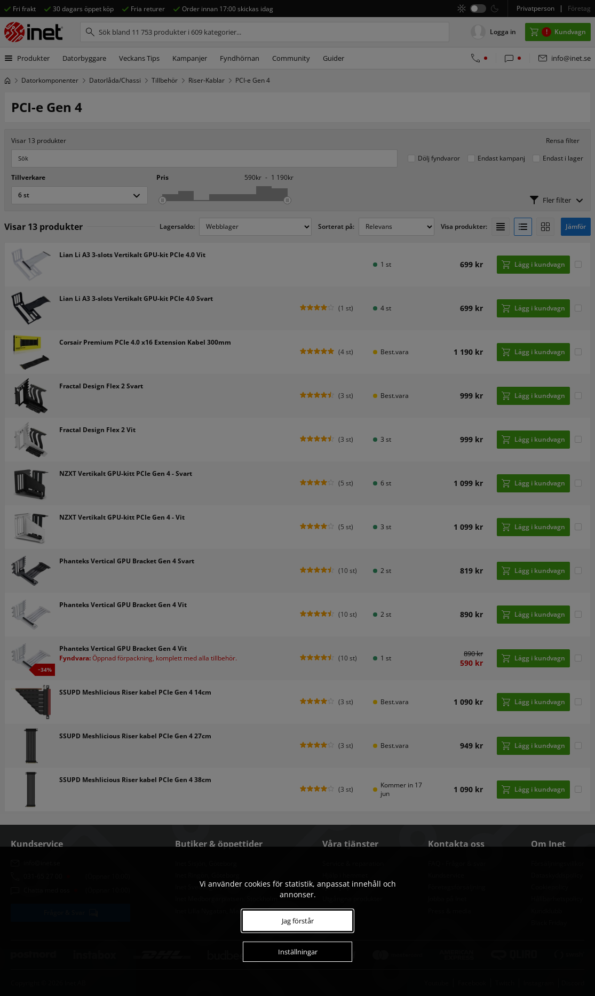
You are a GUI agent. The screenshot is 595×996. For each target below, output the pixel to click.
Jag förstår (298, 921)
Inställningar (298, 952)
